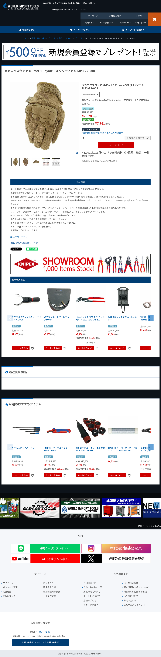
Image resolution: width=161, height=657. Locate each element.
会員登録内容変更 (51, 591)
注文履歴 (7, 591)
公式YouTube (125, 22)
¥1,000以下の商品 (91, 165)
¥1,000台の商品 (111, 165)
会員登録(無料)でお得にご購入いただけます (102, 132)
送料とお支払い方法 (92, 587)
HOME (27, 38)
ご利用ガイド (88, 22)
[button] (151, 318)
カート (154, 19)
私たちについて (131, 596)
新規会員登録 (49, 587)
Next (157, 505)
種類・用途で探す (39, 38)
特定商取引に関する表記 (135, 591)
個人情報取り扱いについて (136, 587)
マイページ (93, 15)
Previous (4, 508)
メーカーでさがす (81, 29)
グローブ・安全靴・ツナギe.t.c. (60, 38)
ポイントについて (91, 596)
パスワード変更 (10, 587)
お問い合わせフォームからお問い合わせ (40, 642)
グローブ (78, 38)
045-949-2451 (44, 632)
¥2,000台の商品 (130, 165)
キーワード (135, 29)
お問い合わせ (140, 22)
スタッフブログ (90, 605)
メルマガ (137, 15)
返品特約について (18, 236)
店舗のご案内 (115, 15)
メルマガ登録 (49, 596)
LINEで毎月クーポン (107, 22)
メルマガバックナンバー (135, 605)
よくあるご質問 (131, 583)
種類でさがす (28, 29)
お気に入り (48, 583)
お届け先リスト (10, 596)
